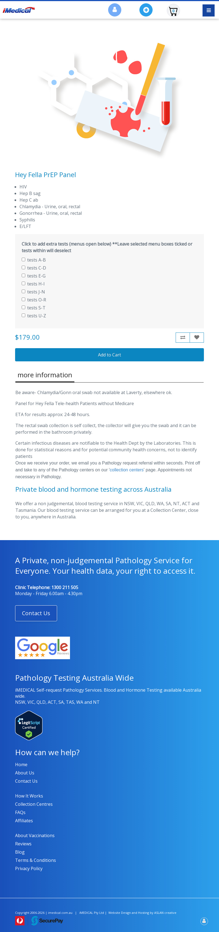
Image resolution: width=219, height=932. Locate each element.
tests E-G (34, 276)
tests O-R (34, 300)
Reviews (23, 844)
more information (45, 374)
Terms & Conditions (35, 860)
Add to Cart (109, 355)
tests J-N (33, 292)
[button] (36, 613)
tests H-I (33, 284)
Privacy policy (29, 868)
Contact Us (36, 613)
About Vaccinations (35, 835)
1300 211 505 (64, 587)
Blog (20, 852)
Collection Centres (34, 804)
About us (24, 773)
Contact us (26, 781)
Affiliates (24, 821)
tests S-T (34, 308)
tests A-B (34, 260)
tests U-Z (34, 316)
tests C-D (34, 268)
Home (21, 764)
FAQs (20, 812)
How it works (29, 796)
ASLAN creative (165, 913)
